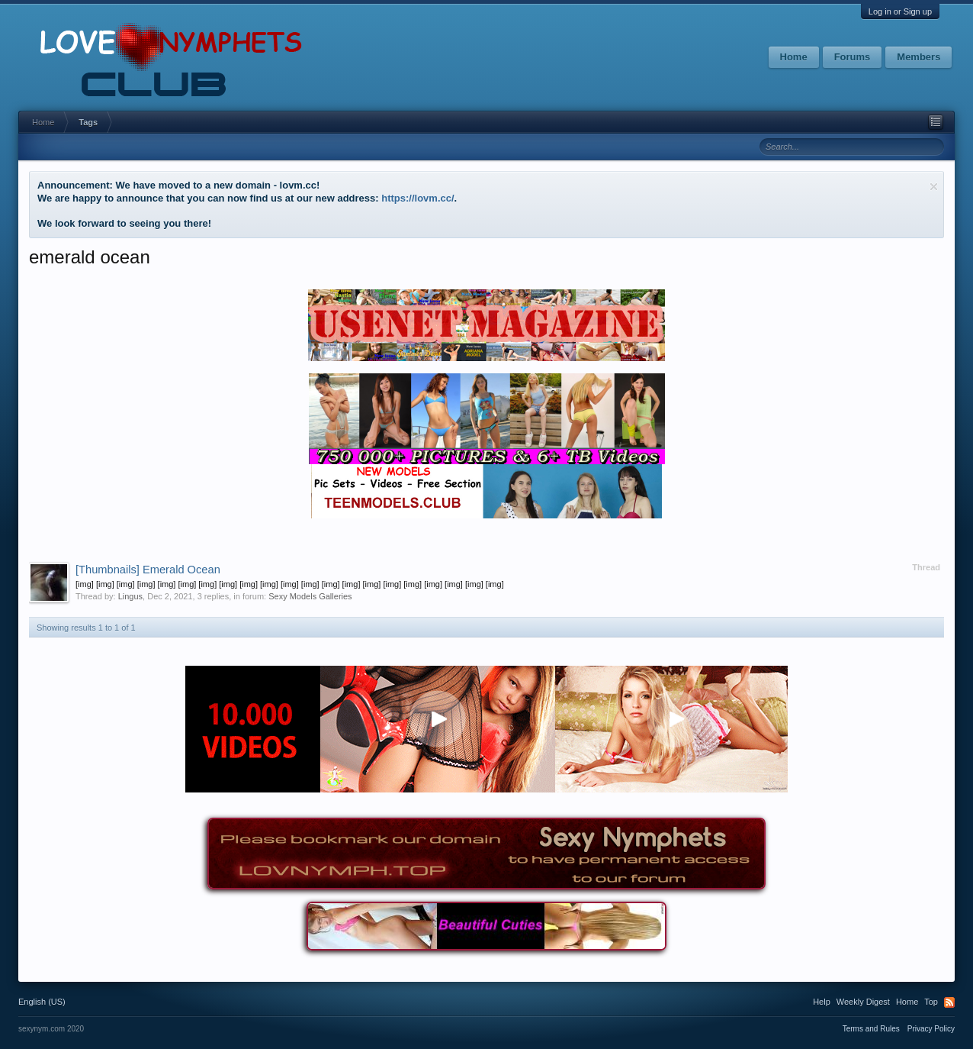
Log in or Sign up (900, 11)
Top (931, 1001)
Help (821, 1001)
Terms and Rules (871, 1029)
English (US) (42, 1001)
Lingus (130, 596)
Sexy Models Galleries (310, 596)
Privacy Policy (931, 1029)
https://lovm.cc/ (417, 198)
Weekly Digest (863, 1001)
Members (918, 57)
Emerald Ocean (147, 569)
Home (794, 57)
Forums (852, 57)
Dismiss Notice (933, 186)
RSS (949, 1002)
